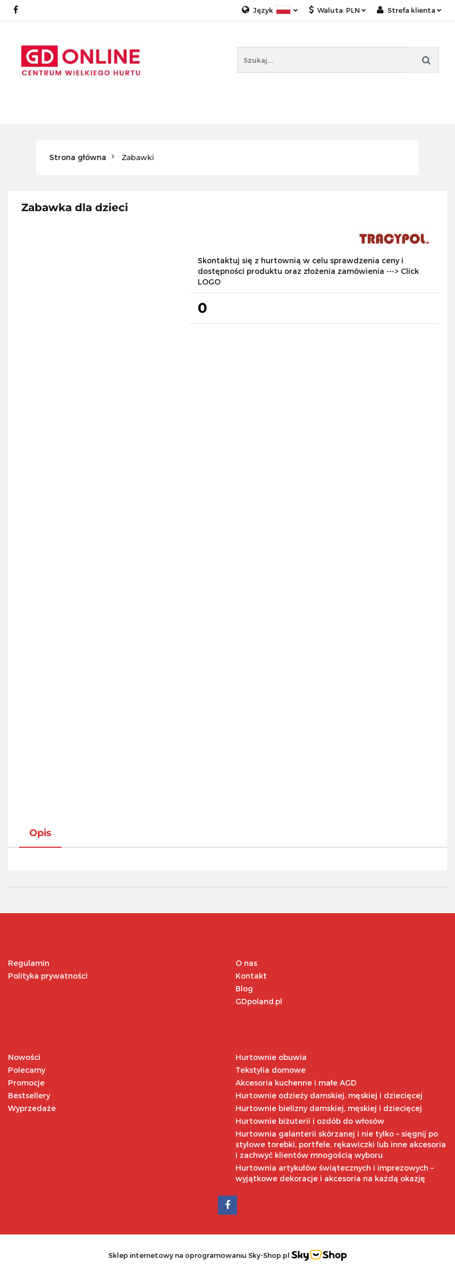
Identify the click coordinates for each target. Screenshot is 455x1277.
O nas (246, 962)
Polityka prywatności (48, 975)
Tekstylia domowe (270, 1069)
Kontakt (251, 975)
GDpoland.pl (258, 1001)
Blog (244, 988)
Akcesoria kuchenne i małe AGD (296, 1082)
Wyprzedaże (32, 1108)
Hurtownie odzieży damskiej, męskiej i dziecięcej (329, 1095)
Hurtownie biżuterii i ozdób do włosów (309, 1120)
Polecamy (26, 1069)
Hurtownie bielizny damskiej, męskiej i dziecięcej (328, 1108)
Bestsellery (29, 1095)
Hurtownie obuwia (271, 1057)
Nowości (24, 1057)
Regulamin (28, 962)
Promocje (26, 1082)
